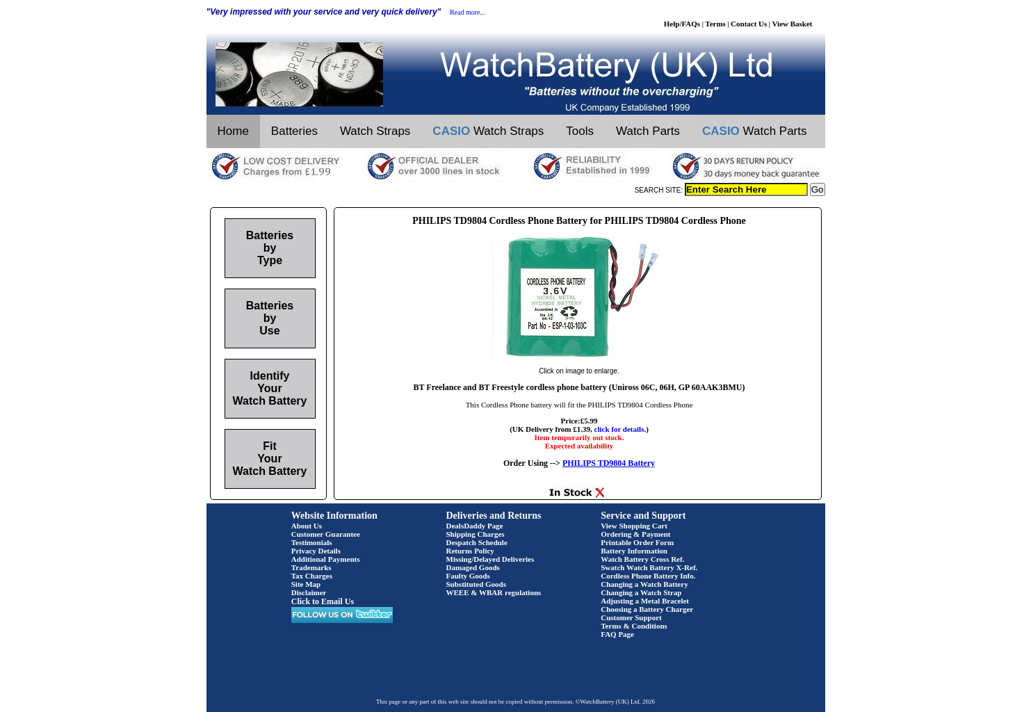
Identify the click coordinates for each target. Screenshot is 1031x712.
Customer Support (631, 617)
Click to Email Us (322, 601)
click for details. (620, 429)
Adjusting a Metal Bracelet (645, 601)
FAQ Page (617, 634)
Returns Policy (470, 551)
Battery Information (634, 551)
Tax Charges (311, 576)
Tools (580, 131)
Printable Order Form (637, 542)
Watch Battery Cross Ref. (642, 559)
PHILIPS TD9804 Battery (608, 463)
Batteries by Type (269, 247)
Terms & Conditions (634, 626)
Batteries (294, 131)
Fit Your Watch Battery (270, 458)
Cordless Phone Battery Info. (648, 576)
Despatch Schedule (477, 542)
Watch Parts (648, 131)
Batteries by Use (269, 318)
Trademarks (311, 567)
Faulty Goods (468, 576)
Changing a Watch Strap (641, 592)
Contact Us (749, 23)
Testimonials (311, 542)
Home (233, 131)
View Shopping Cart (634, 525)
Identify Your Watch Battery (270, 388)
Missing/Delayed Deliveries (490, 559)
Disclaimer (309, 592)
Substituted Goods (476, 584)
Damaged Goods (473, 567)
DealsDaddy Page (474, 525)
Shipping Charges (475, 534)
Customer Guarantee (325, 534)
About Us (306, 525)
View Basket (792, 23)
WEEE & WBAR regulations (494, 592)
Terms (715, 23)
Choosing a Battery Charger (647, 609)
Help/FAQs (682, 23)
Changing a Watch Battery (644, 584)
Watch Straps (375, 131)
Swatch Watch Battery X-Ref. (649, 567)
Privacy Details (316, 551)
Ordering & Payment (635, 534)
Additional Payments (325, 559)
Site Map (305, 584)
